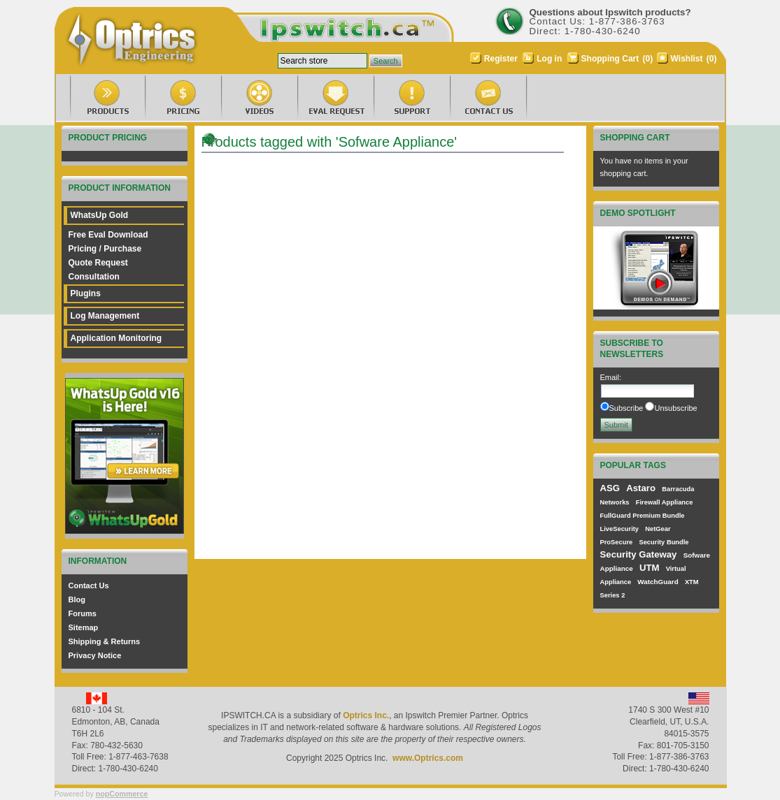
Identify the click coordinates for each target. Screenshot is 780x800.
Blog (77, 599)
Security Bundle (663, 542)
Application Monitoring (116, 338)
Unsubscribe (675, 408)
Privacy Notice (95, 655)
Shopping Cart (611, 59)
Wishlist (687, 59)
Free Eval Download (108, 235)
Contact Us (89, 585)
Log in (549, 59)
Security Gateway (638, 554)
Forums (83, 613)
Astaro (640, 488)
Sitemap (84, 627)
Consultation (94, 277)
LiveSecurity (619, 528)
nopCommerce (122, 794)
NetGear (657, 528)
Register (501, 59)
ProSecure (616, 542)
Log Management (105, 316)
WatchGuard (657, 582)
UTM (649, 567)
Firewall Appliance (664, 502)
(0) (648, 59)
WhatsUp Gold (100, 215)
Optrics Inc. (366, 715)
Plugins (86, 293)
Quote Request (98, 263)
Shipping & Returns (105, 641)
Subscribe (626, 408)
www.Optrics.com (427, 758)
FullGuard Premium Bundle (642, 515)
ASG (610, 488)
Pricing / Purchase (105, 249)
